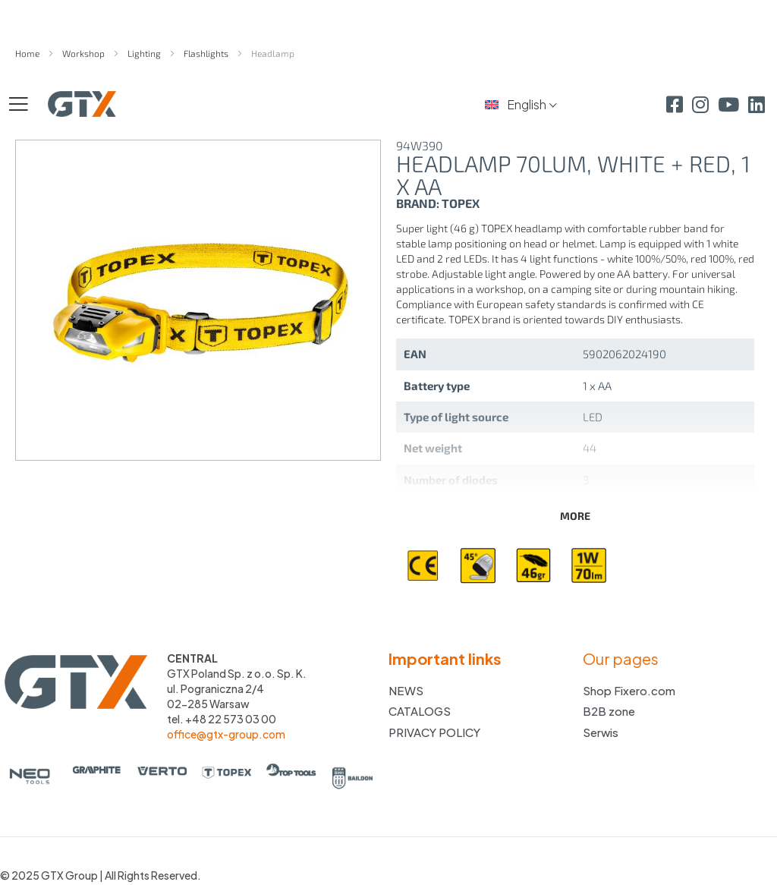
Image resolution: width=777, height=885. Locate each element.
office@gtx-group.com (226, 734)
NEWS (405, 690)
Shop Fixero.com (629, 690)
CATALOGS (419, 711)
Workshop (84, 53)
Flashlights (207, 53)
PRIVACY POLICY (434, 732)
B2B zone (609, 711)
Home (28, 53)
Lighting (145, 53)
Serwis (600, 732)
